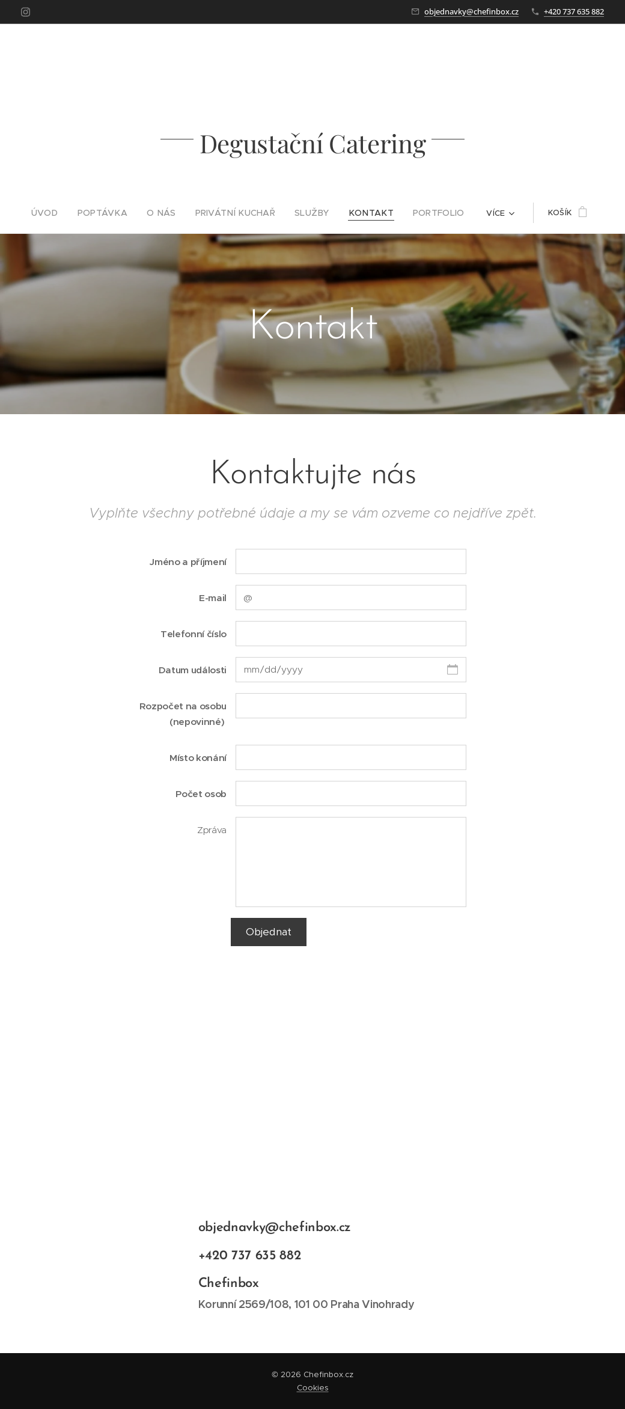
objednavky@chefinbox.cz (471, 11)
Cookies (313, 1388)
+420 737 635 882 (574, 11)
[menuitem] (61, 213)
